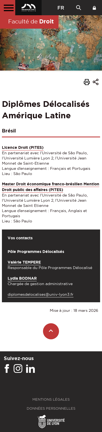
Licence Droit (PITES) (23, 147)
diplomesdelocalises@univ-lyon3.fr (40, 294)
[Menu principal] (7, 7)
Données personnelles (51, 408)
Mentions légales (51, 399)
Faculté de (31, 21)
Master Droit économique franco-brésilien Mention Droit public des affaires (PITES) (50, 187)
